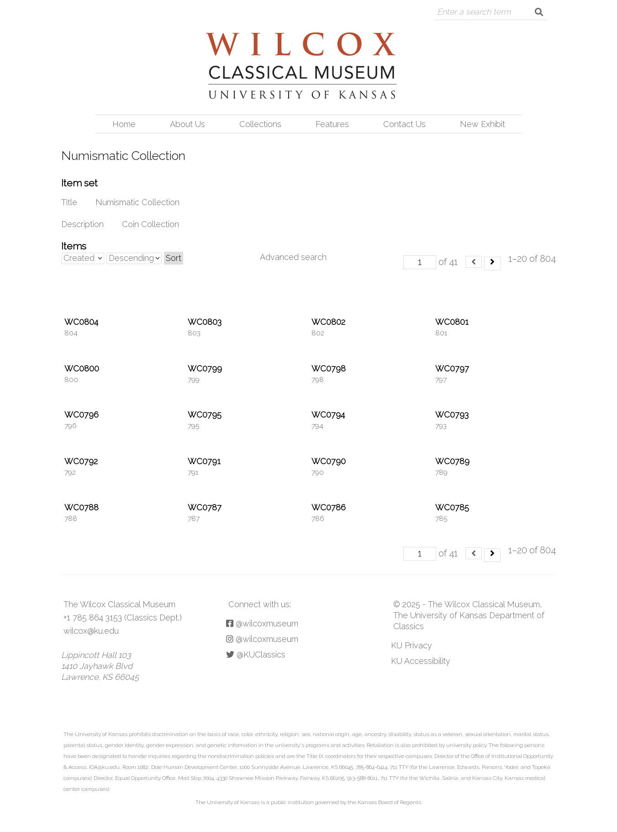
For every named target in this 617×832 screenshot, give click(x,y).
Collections (260, 124)
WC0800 (81, 368)
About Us (187, 124)
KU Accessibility (420, 661)
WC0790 (328, 461)
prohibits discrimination (158, 734)
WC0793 (452, 414)
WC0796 (81, 414)
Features (332, 124)
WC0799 (205, 368)
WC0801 (452, 322)
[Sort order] (134, 258)
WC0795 (204, 414)
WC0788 (81, 507)
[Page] (419, 262)
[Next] (492, 263)
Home (124, 124)
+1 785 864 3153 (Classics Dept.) (122, 617)
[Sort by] (82, 258)
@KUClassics (255, 654)
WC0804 (81, 322)
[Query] (482, 12)
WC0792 (81, 461)
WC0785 (452, 507)
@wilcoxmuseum (262, 623)
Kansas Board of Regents (389, 802)
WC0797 (452, 368)
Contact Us (404, 124)
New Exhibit (482, 124)
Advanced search (293, 257)
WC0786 (328, 507)
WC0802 (328, 322)
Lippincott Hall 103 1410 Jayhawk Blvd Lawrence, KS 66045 (100, 666)
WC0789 (452, 461)
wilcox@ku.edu (91, 631)
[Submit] (539, 12)
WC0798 (328, 368)
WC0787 (204, 507)
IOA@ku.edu (104, 767)
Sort (173, 258)
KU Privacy (411, 645)
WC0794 (328, 414)
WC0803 (204, 322)
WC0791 (204, 461)
